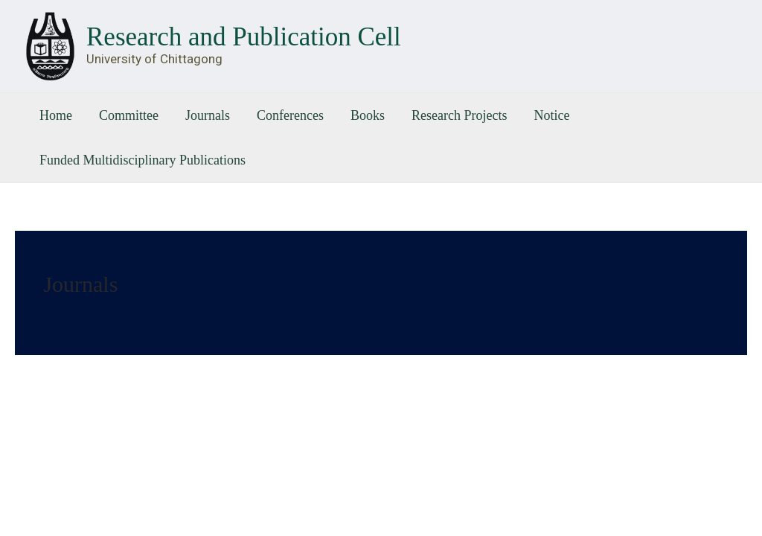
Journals (207, 115)
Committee (129, 115)
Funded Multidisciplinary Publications (142, 160)
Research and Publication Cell (243, 36)
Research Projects (459, 115)
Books (367, 115)
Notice (551, 115)
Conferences (290, 115)
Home (55, 115)
